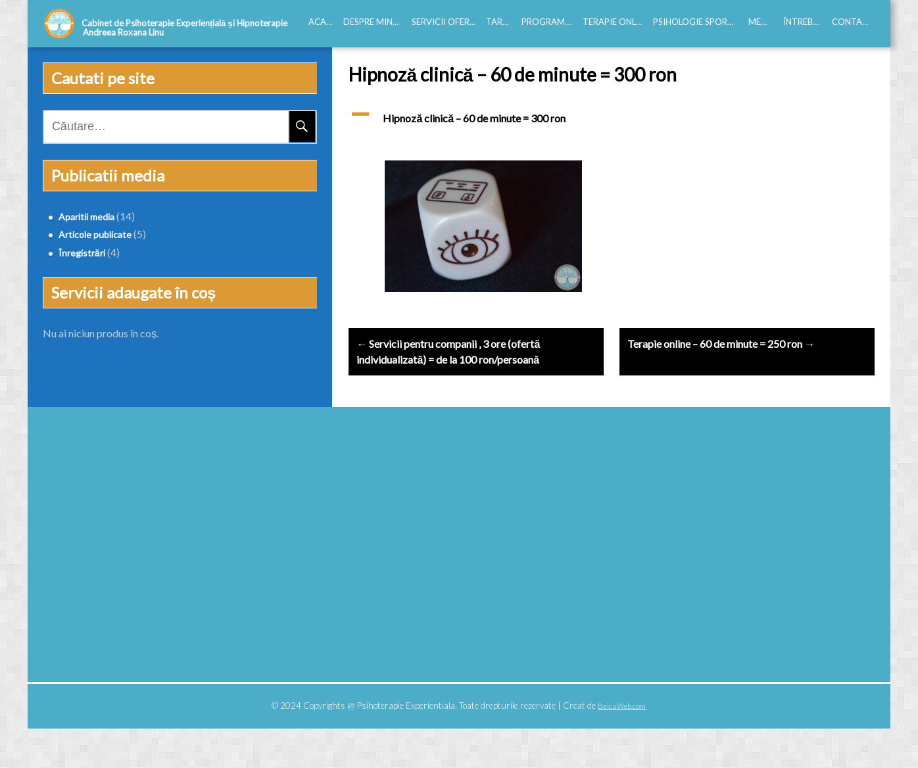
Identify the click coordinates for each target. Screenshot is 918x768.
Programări (549, 21)
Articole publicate (88, 234)
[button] (612, 126)
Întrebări (805, 21)
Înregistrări (75, 252)
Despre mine (370, 21)
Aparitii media (80, 216)
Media (762, 21)
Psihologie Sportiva (698, 21)
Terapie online (615, 21)
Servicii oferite (446, 21)
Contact (853, 21)
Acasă (322, 21)
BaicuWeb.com (622, 745)
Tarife (500, 21)
